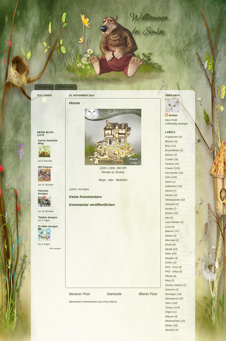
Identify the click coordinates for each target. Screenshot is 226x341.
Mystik (168, 249)
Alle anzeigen (55, 248)
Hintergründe (172, 199)
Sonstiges (83, 189)
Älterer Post (148, 294)
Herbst (169, 190)
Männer (169, 231)
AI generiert (171, 136)
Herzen (169, 195)
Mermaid (170, 240)
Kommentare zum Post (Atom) (100, 301)
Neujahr (169, 258)
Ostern (169, 262)
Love (168, 226)
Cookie (169, 159)
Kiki (167, 217)
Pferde (169, 276)
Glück (168, 181)
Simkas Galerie (173, 285)
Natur (168, 253)
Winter (168, 325)
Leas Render (172, 222)
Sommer (170, 289)
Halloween (171, 186)
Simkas (173, 115)
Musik (168, 244)
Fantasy (169, 163)
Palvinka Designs (43, 192)
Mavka (169, 235)
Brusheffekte (172, 150)
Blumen (169, 141)
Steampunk (171, 298)
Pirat (167, 280)
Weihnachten (172, 320)
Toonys (169, 307)
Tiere (168, 303)
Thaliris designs (47, 217)
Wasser (169, 316)
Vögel (168, 311)
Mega (102, 179)
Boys (168, 145)
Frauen (169, 168)
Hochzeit (170, 204)
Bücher (169, 154)
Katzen (169, 213)
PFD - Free (171, 267)
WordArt (169, 329)
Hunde (169, 208)
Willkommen (65, 87)
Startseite (44, 87)
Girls (167, 177)
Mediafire (121, 179)
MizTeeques (45, 167)
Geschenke (171, 172)
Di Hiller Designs (48, 226)
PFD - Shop (171, 271)
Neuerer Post (79, 294)
